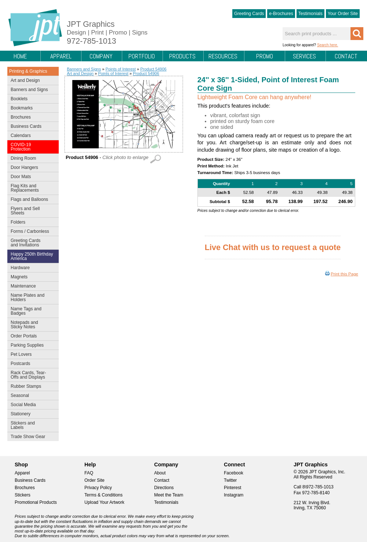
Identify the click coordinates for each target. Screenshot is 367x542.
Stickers (22, 495)
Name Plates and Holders (27, 297)
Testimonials (310, 13)
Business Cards (31, 127)
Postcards (31, 364)
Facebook (233, 473)
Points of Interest (120, 69)
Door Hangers (31, 168)
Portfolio (141, 56)
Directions (164, 487)
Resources (222, 56)
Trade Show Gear (31, 437)
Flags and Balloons (31, 200)
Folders (31, 223)
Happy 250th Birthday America (32, 256)
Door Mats (31, 177)
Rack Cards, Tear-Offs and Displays (31, 375)
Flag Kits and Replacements (31, 188)
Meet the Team (168, 495)
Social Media (31, 405)
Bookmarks (22, 108)
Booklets (19, 98)
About (160, 473)
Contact (346, 56)
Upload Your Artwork (104, 502)
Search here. (327, 45)
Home (20, 56)
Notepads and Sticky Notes (31, 324)
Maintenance (31, 286)
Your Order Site (343, 13)
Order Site (94, 480)
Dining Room (31, 159)
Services (304, 56)
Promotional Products (36, 502)
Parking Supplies (31, 346)
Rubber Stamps (26, 386)
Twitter (230, 480)
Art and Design (31, 81)
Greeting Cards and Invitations (31, 242)
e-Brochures (281, 13)
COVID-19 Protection (31, 147)
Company (101, 56)
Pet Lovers (31, 355)
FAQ (88, 473)
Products (182, 56)
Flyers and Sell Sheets (31, 211)
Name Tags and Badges (31, 311)
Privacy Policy (98, 487)
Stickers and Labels (31, 425)
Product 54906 (153, 69)
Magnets (19, 276)
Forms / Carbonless (30, 231)
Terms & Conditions (103, 495)
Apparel (61, 56)
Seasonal (31, 396)
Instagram (233, 495)
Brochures (31, 118)
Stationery (31, 414)
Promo (264, 56)
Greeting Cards (249, 13)
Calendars (21, 135)
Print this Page (344, 274)
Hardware (20, 267)
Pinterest (232, 487)
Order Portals (24, 336)
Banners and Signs (31, 90)
